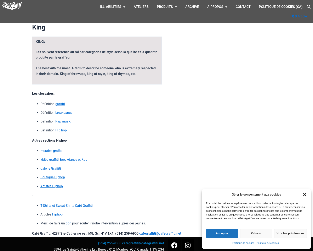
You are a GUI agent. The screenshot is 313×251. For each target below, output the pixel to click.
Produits (167, 7)
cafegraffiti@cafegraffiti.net (160, 233)
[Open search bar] (309, 6)
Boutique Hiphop (52, 177)
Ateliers (141, 7)
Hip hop (61, 130)
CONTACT (243, 7)
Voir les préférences (291, 233)
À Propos (217, 7)
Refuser (256, 233)
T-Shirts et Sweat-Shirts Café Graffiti (66, 206)
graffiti (60, 104)
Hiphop (57, 214)
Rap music (63, 121)
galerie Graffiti (50, 168)
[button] (305, 194)
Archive (192, 7)
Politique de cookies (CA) (281, 7)
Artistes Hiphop (51, 186)
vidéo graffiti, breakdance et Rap (63, 160)
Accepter (222, 233)
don (68, 223)
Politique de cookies (243, 243)
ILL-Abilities (112, 7)
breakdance (63, 113)
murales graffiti (51, 151)
